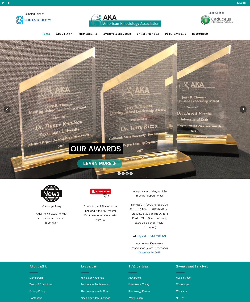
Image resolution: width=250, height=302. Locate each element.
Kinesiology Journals (92, 277)
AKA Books (134, 277)
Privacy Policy (37, 291)
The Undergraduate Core (95, 291)
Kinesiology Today (138, 284)
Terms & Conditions (41, 284)
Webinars (181, 291)
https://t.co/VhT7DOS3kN (151, 236)
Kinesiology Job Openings (95, 298)
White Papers (136, 298)
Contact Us (36, 298)
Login (241, 2)
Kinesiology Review (139, 291)
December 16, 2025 (149, 252)
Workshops (182, 284)
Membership (37, 277)
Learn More (99, 163)
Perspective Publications (95, 284)
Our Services (183, 277)
